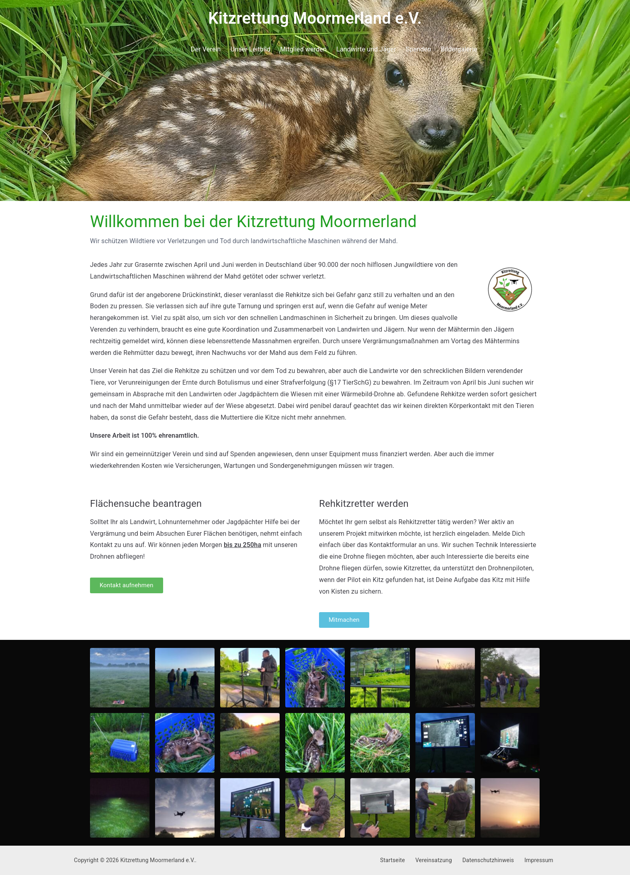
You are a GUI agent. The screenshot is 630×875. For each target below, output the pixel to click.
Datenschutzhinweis (488, 860)
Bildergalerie (459, 49)
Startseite (167, 49)
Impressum (538, 860)
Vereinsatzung (433, 860)
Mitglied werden (303, 49)
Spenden (418, 49)
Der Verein (206, 49)
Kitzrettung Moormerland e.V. (315, 18)
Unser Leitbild (251, 49)
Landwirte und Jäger (366, 49)
